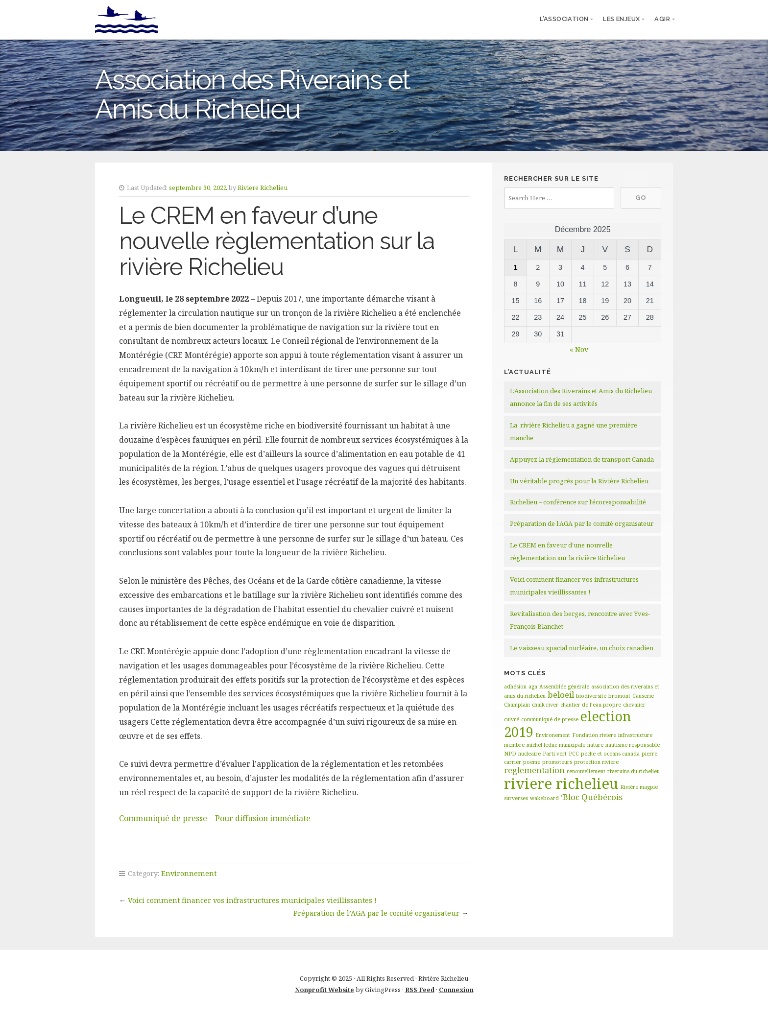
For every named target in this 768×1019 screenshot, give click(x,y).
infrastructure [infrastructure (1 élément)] (635, 735)
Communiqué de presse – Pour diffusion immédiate (215, 818)
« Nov (579, 349)
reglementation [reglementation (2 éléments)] (534, 770)
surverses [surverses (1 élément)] (516, 798)
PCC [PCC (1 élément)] (574, 753)
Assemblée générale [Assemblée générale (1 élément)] (564, 686)
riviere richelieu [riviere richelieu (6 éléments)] (561, 783)
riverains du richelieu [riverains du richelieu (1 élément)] (633, 771)
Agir (662, 19)
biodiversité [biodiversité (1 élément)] (591, 695)
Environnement (188, 873)
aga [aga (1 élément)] (532, 686)
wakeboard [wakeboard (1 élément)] (544, 798)
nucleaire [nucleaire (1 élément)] (529, 753)
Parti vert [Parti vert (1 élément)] (555, 753)
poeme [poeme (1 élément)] (531, 761)
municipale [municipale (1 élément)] (572, 744)
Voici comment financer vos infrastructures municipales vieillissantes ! (252, 900)
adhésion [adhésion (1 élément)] (515, 686)
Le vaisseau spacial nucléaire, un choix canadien (581, 647)
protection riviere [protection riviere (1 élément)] (596, 761)
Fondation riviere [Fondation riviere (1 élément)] (594, 735)
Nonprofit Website (324, 989)
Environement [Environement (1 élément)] (552, 735)
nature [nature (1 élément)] (595, 744)
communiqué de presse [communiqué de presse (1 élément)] (549, 719)
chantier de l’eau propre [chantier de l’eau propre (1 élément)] (590, 704)
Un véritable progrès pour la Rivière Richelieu (579, 480)
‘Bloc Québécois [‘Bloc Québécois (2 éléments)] (592, 797)
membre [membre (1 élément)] (514, 744)
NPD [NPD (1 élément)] (510, 753)
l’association (564, 19)
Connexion (456, 989)
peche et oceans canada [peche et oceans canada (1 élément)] (610, 753)
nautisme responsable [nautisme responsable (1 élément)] (632, 744)
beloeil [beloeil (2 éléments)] (561, 694)
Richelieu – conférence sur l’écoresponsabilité (578, 502)
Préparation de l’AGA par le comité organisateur (376, 913)
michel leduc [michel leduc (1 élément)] (542, 744)
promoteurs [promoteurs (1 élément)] (557, 761)
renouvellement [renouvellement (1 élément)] (586, 771)
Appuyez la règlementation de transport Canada (582, 459)
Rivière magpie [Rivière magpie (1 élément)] (639, 786)
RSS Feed (419, 989)
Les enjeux (621, 19)
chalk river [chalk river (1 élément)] (545, 704)
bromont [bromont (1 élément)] (619, 695)
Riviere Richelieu (263, 187)
